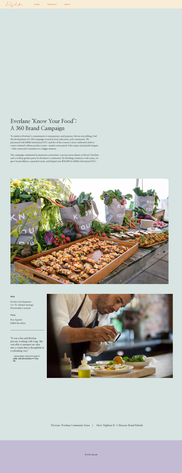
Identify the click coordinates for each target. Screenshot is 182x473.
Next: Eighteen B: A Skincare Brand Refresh (119, 425)
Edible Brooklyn (18, 323)
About (67, 4)
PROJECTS (52, 4)
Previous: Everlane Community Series (70, 425)
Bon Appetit (16, 320)
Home (37, 4)
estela (15, 358)
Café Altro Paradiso (25, 358)
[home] (18, 4)
